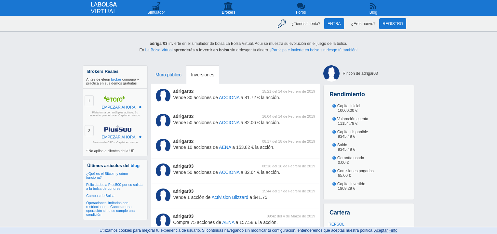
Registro (393, 23)
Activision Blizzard (230, 197)
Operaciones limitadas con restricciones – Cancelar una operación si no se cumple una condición (110, 208)
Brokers (228, 12)
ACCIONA (229, 97)
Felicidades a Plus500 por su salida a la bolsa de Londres (114, 186)
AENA (225, 147)
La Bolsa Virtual (159, 50)
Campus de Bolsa (100, 196)
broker (116, 79)
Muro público (168, 74)
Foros (301, 12)
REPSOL (336, 224)
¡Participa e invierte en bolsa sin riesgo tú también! (314, 50)
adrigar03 (183, 91)
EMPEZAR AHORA (118, 107)
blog (135, 165)
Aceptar (381, 230)
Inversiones (202, 74)
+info (393, 230)
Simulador (156, 12)
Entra (334, 23)
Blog (373, 12)
